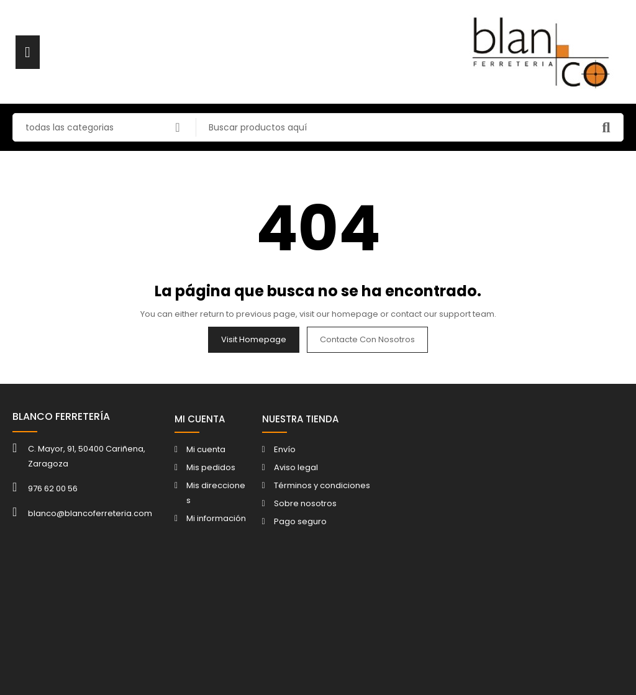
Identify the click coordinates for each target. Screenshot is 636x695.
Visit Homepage (253, 339)
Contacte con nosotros (367, 339)
